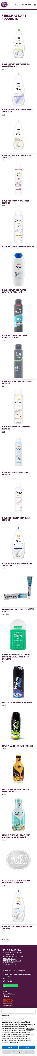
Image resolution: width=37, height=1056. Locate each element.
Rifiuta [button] (10, 1047)
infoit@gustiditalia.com (12, 961)
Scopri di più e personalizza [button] (18, 1052)
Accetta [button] (27, 1047)
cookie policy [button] (30, 1028)
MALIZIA (4, 705)
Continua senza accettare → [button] (18, 1011)
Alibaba (6, 996)
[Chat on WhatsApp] (10, 987)
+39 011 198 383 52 (9, 959)
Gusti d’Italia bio (9, 994)
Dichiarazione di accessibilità (14, 971)
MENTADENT (5, 614)
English (28, 5)
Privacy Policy (8, 974)
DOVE (3, 69)
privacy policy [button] (26, 1021)
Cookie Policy (19, 974)
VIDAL (3, 885)
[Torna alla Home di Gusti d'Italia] (5, 5)
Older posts (5, 940)
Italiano (21, 5)
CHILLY (4, 662)
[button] (34, 4)
